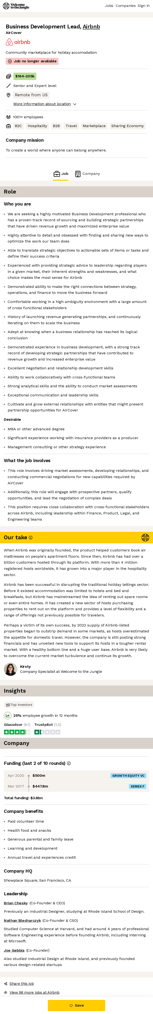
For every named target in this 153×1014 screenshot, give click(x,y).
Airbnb (91, 26)
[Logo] (16, 6)
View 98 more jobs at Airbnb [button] (31, 992)
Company (87, 174)
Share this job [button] (19, 983)
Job (60, 174)
